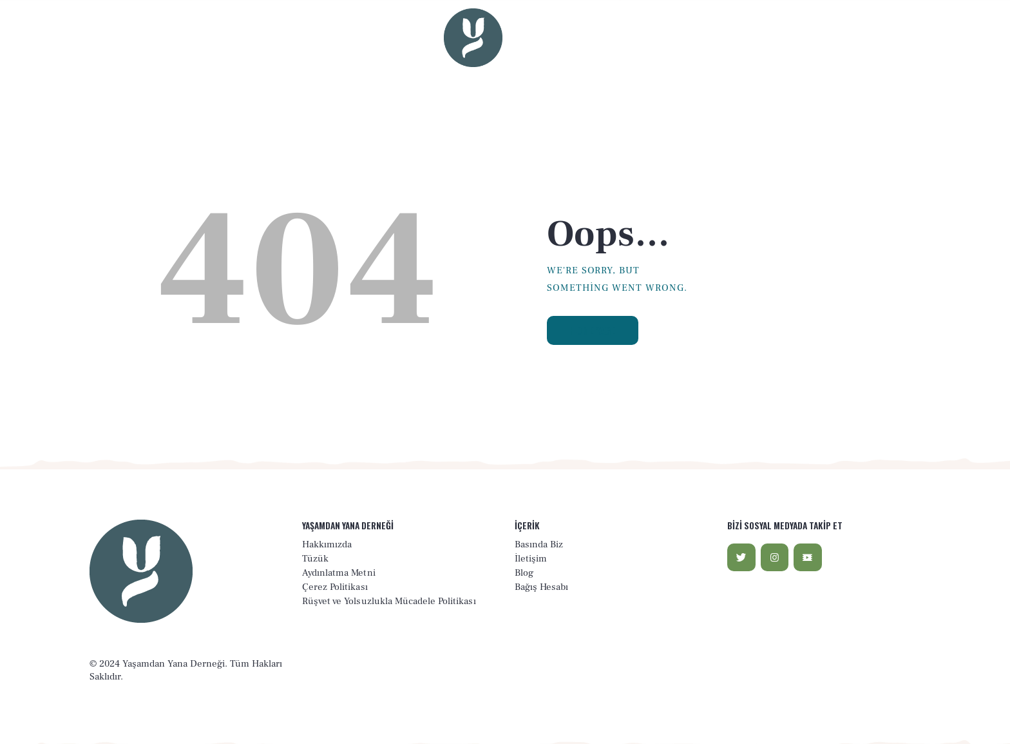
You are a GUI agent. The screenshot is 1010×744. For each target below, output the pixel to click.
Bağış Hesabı (541, 587)
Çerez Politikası (335, 587)
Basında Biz (539, 544)
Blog (524, 573)
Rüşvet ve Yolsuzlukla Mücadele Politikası (389, 601)
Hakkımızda (327, 544)
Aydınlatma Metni (339, 573)
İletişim (531, 559)
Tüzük (315, 559)
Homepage (593, 330)
